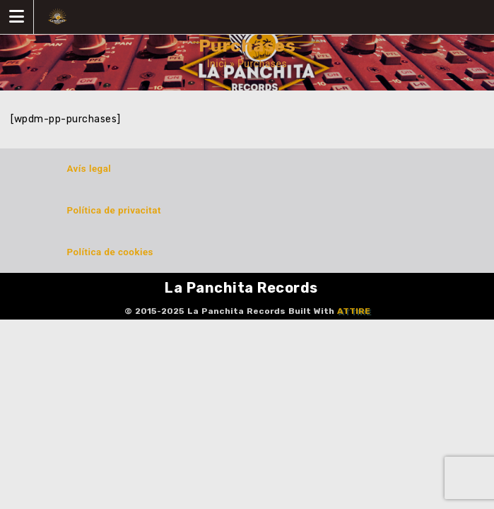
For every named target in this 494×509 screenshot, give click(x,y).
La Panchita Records (241, 287)
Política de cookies (110, 252)
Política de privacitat (114, 210)
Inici (217, 63)
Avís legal (89, 168)
